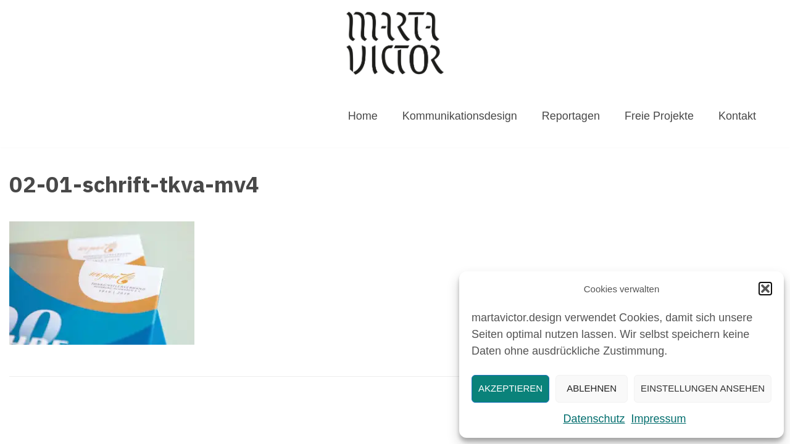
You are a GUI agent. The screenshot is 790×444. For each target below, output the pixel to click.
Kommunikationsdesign (459, 116)
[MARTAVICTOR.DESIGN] (395, 43)
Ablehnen (592, 388)
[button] (765, 288)
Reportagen (571, 116)
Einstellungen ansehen (703, 388)
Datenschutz (594, 419)
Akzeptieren (510, 388)
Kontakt (737, 116)
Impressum (658, 419)
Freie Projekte (659, 116)
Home (363, 116)
